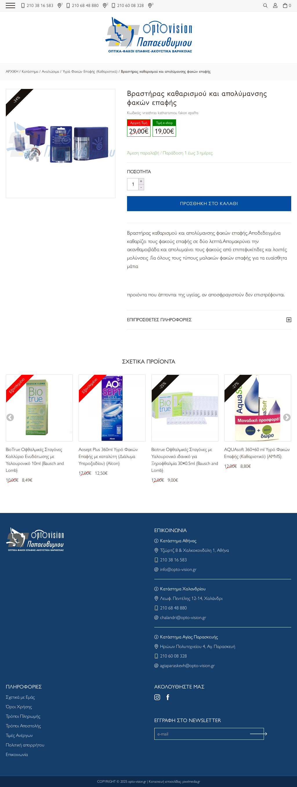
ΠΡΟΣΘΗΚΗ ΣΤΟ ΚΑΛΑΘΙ (209, 203)
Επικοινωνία (17, 754)
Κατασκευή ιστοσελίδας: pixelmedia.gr (174, 781)
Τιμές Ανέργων (19, 735)
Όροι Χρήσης (19, 706)
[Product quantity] (133, 184)
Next (286, 417)
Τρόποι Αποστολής (23, 725)
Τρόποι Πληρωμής (23, 716)
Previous (10, 417)
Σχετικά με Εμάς (20, 697)
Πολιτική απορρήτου (25, 745)
